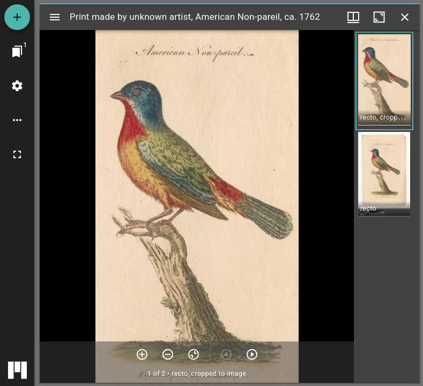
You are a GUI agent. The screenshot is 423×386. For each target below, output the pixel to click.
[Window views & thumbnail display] (353, 17)
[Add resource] (17, 17)
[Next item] (252, 354)
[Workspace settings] (17, 86)
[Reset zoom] (193, 354)
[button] (384, 81)
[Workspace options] (17, 120)
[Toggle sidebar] (55, 17)
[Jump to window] (17, 51)
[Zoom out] (168, 354)
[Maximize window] (379, 17)
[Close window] (405, 17)
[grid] (387, 206)
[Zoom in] (142, 354)
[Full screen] (17, 154)
